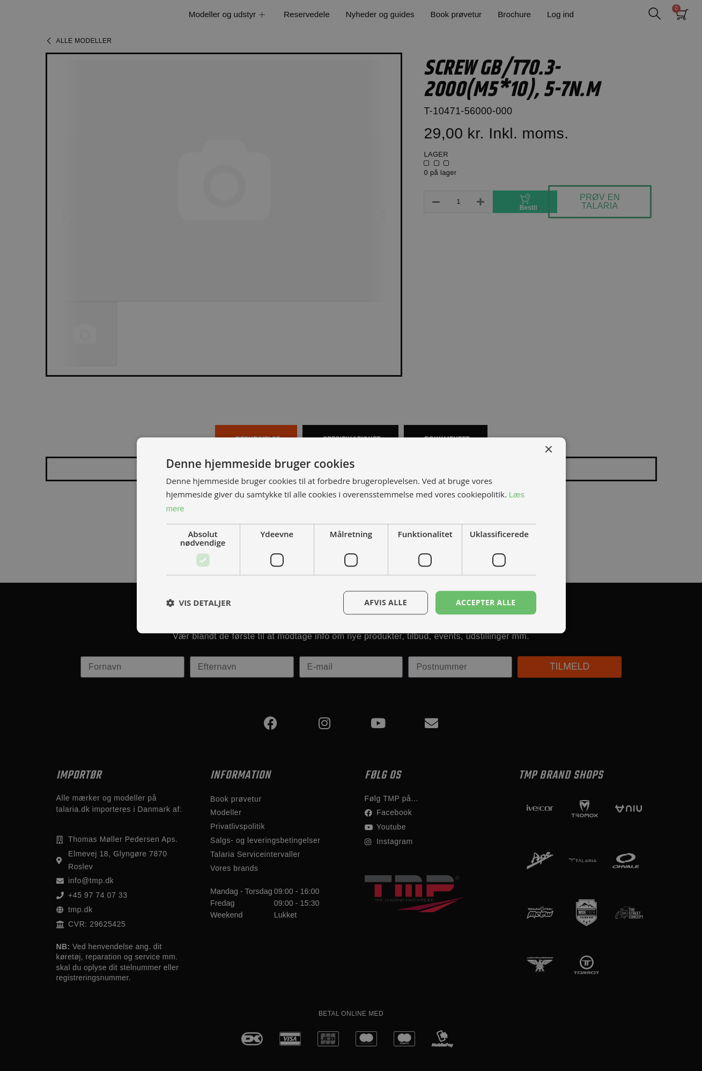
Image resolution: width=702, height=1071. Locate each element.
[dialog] (351, 535)
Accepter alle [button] (485, 602)
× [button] (548, 450)
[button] (198, 602)
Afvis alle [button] (385, 602)
